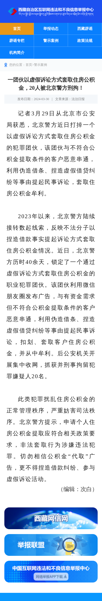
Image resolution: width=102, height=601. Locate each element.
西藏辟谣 (84, 29)
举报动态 (50, 29)
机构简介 (16, 53)
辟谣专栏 (16, 41)
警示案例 (50, 41)
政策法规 (84, 41)
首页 (17, 29)
